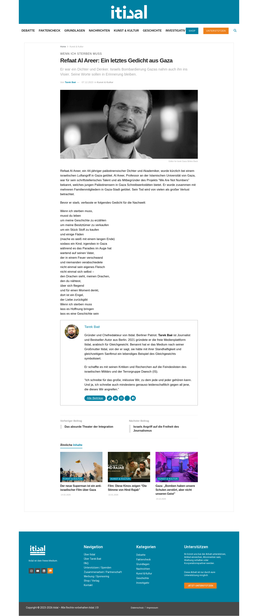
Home (63, 46)
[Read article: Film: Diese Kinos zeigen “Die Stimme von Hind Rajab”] (129, 467)
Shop (192, 31)
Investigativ (175, 30)
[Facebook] (133, 398)
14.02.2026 (65, 495)
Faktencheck (49, 30)
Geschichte (152, 30)
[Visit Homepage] (129, 12)
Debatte (28, 30)
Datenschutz (137, 607)
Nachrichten (99, 30)
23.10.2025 (161, 499)
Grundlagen (74, 30)
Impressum (152, 607)
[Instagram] (121, 398)
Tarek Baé (70, 82)
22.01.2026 (113, 495)
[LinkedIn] (115, 398)
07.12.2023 (87, 82)
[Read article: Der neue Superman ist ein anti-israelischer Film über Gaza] (81, 467)
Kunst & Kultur (126, 30)
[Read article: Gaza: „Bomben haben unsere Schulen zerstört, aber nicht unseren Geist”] (177, 467)
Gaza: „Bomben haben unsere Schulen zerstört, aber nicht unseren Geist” (175, 489)
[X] (127, 398)
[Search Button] (235, 30)
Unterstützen (216, 31)
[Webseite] (109, 398)
